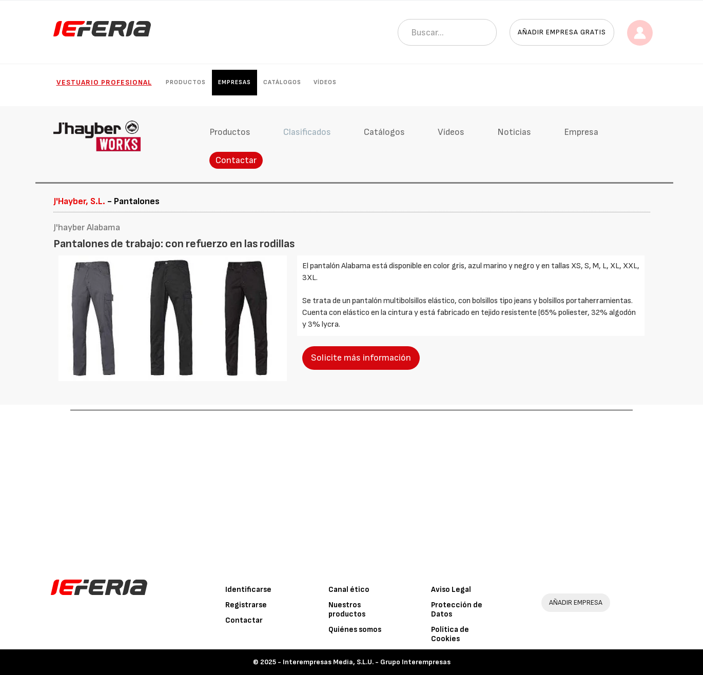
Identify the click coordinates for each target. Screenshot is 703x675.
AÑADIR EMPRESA (575, 602)
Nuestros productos (346, 609)
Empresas (234, 82)
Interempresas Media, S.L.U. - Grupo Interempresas (367, 662)
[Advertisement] (351, 487)
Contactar (236, 160)
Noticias (514, 132)
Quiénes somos (354, 629)
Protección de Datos (456, 609)
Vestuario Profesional (104, 82)
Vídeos (325, 82)
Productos (186, 82)
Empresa (581, 132)
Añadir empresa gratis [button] (562, 32)
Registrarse (246, 605)
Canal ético (348, 589)
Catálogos (282, 82)
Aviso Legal (451, 589)
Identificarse (248, 589)
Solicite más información (361, 357)
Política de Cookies (450, 634)
